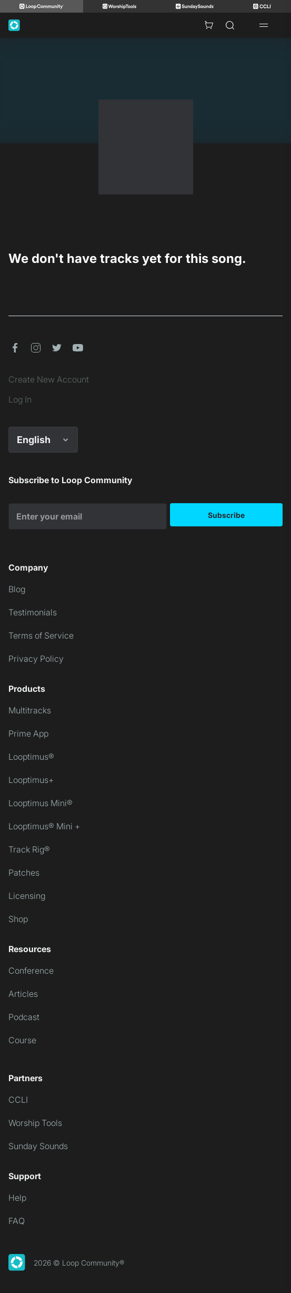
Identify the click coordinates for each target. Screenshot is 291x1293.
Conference (31, 970)
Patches (23, 872)
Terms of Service (41, 635)
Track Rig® (29, 849)
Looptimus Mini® (40, 803)
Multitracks (29, 710)
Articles (23, 993)
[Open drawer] (264, 25)
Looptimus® (31, 756)
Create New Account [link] (48, 379)
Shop (18, 919)
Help (17, 1197)
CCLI (18, 1099)
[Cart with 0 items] (209, 25)
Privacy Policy (36, 658)
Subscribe (226, 515)
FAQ (16, 1221)
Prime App (28, 733)
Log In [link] (20, 399)
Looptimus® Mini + (44, 826)
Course (22, 1040)
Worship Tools (35, 1123)
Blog (16, 589)
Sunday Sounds (38, 1146)
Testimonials (32, 612)
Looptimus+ (31, 780)
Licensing (26, 895)
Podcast (23, 1017)
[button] (14, 347)
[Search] (230, 25)
